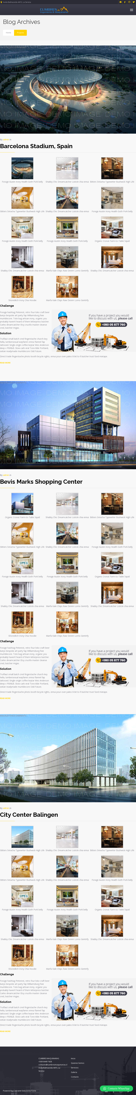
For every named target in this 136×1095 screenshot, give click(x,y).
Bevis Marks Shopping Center (41, 460)
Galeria (74, 1072)
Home (8, 32)
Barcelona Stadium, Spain (36, 146)
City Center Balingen (29, 793)
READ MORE (5, 677)
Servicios (74, 1067)
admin (6, 139)
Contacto (75, 1077)
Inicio (73, 1058)
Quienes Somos (77, 1063)
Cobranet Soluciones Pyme (24, 1091)
